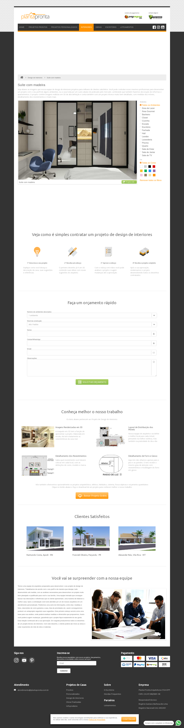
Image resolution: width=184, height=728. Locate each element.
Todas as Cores (148, 163)
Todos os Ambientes (150, 105)
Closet (144, 118)
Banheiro (145, 114)
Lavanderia (146, 140)
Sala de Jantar (147, 152)
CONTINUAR (129, 719)
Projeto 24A (128, 182)
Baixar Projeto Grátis (92, 496)
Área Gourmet (147, 111)
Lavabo (144, 136)
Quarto (144, 146)
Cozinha (144, 121)
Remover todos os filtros (151, 180)
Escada (144, 124)
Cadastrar (64, 671)
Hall (142, 133)
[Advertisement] (92, 53)
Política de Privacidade (97, 720)
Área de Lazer (147, 108)
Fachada (145, 130)
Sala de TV (146, 155)
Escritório (145, 127)
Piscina (144, 143)
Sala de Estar (147, 149)
